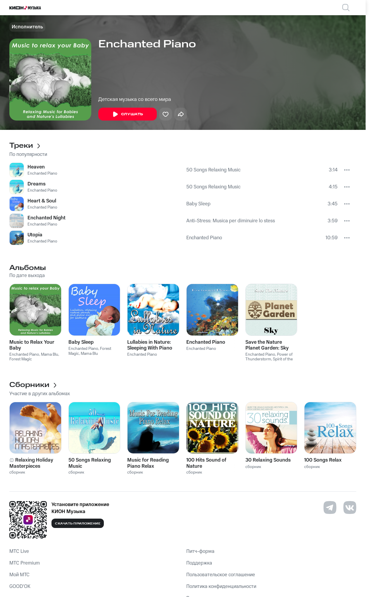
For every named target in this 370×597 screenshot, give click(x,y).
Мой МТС (19, 574)
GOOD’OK (19, 586)
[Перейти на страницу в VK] (349, 507)
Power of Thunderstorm (268, 357)
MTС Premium (24, 563)
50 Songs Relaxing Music (213, 169)
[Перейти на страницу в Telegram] (329, 507)
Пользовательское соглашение (220, 574)
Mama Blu (49, 354)
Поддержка (199, 563)
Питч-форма (200, 551)
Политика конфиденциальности (221, 586)
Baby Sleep (198, 203)
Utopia (34, 234)
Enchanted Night (46, 217)
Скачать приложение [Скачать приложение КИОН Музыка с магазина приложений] (77, 524)
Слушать (127, 114)
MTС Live (19, 551)
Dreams (36, 183)
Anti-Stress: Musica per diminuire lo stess (230, 220)
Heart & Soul (41, 200)
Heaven (36, 167)
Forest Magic (20, 359)
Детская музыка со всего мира (134, 99)
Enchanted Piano (42, 173)
